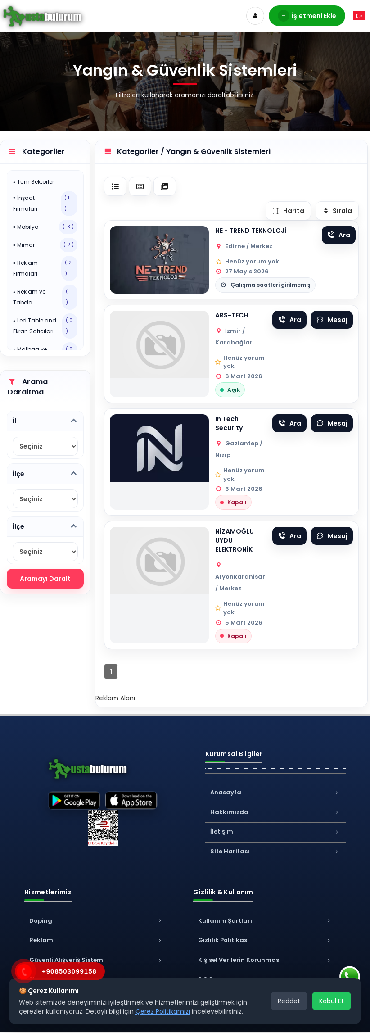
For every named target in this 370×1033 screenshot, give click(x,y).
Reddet (289, 1001)
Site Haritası (275, 851)
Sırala (337, 210)
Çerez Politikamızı (162, 1011)
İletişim (275, 831)
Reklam (96, 940)
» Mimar (45, 245)
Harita (288, 210)
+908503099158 (69, 971)
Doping (96, 920)
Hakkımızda (275, 812)
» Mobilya (45, 227)
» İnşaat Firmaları (45, 203)
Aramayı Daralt (45, 578)
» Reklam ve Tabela (45, 297)
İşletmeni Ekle (307, 16)
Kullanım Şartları (265, 920)
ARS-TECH (231, 315)
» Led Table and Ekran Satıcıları (45, 326)
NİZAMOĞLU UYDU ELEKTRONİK (234, 540)
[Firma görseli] (159, 260)
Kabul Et (331, 1001)
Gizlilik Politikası (265, 940)
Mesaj (332, 319)
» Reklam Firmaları (45, 268)
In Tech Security (229, 423)
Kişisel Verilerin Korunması (265, 960)
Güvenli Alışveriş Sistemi (96, 960)
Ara (339, 235)
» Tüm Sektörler (33, 182)
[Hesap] (255, 16)
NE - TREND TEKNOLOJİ (250, 230)
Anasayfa (275, 792)
